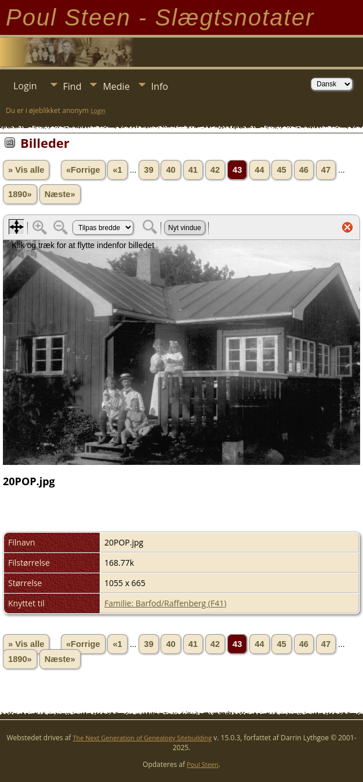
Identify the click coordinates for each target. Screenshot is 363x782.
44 (259, 169)
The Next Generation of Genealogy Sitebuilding (142, 737)
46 (303, 169)
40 (170, 169)
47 (326, 169)
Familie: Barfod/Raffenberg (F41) (165, 603)
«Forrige (83, 169)
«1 (117, 169)
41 (193, 169)
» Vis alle (26, 169)
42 (215, 169)
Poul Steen (203, 764)
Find (72, 86)
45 (281, 169)
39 (148, 169)
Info (159, 86)
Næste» (60, 194)
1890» (20, 194)
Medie (116, 86)
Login (25, 85)
